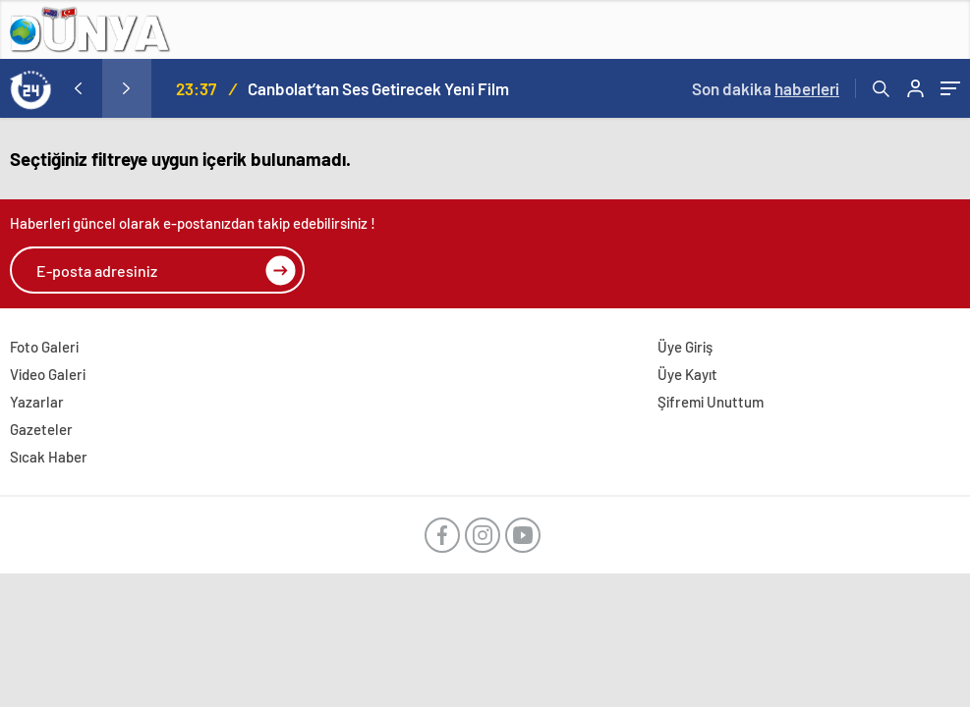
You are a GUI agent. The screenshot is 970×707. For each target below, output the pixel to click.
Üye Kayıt (687, 374)
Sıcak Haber (48, 456)
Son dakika (765, 88)
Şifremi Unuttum (710, 401)
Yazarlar (37, 401)
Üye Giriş (685, 346)
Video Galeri (48, 374)
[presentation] (77, 88)
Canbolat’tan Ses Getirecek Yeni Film (378, 88)
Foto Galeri (44, 346)
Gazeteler (41, 429)
